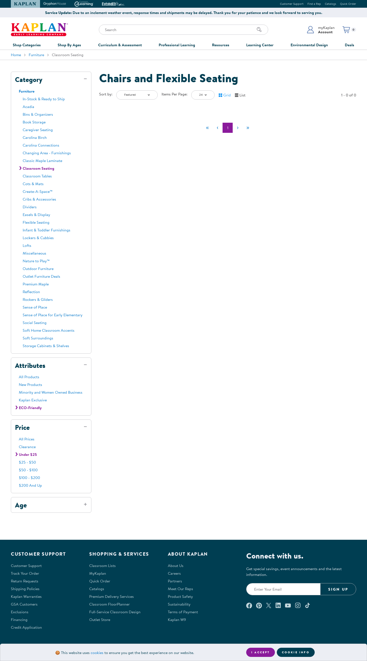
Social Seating (35, 322)
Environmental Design (309, 44)
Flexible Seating (36, 222)
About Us (176, 565)
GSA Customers (24, 604)
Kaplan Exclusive (33, 400)
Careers (174, 573)
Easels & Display (36, 214)
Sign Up (338, 589)
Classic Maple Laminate (42, 160)
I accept (260, 652)
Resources (220, 44)
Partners (175, 581)
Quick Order (348, 4)
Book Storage (34, 122)
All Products (29, 376)
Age (21, 505)
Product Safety (180, 596)
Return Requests (24, 581)
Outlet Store (99, 619)
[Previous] (217, 128)
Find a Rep (314, 4)
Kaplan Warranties (26, 596)
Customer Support (292, 4)
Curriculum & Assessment (120, 44)
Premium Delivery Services (111, 596)
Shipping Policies (25, 588)
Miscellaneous (34, 253)
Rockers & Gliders (38, 299)
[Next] (238, 128)
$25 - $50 (27, 462)
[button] (320, 29)
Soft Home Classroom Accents (49, 330)
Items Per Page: (174, 94)
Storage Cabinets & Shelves (46, 345)
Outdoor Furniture (38, 268)
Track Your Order (25, 573)
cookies (97, 652)
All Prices (26, 439)
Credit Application (26, 627)
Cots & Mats (33, 183)
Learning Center (259, 44)
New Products (30, 384)
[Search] (259, 30)
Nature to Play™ (36, 260)
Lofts (27, 245)
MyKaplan (97, 573)
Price (22, 427)
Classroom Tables (37, 176)
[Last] (248, 128)
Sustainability (179, 604)
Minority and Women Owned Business (50, 392)
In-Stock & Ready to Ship (44, 98)
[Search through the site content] (183, 30)
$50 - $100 (28, 469)
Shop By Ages (69, 44)
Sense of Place (35, 307)
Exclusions (19, 611)
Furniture (36, 54)
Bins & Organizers (38, 114)
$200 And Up (30, 485)
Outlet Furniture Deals (41, 276)
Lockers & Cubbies (38, 237)
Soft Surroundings (38, 338)
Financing (19, 619)
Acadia (28, 106)
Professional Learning (177, 44)
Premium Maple (36, 284)
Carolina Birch (35, 137)
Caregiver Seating (38, 129)
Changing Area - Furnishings (47, 152)
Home (16, 54)
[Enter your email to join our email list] (283, 589)
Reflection (31, 291)
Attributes (30, 365)
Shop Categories (27, 44)
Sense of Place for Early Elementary (52, 314)
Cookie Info (296, 652)
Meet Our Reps (180, 588)
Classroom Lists (102, 565)
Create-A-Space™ (38, 191)
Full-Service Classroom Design (115, 611)
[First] (207, 128)
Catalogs (330, 4)
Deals (349, 44)
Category (28, 79)
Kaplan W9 (177, 619)
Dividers (30, 206)
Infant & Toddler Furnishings (46, 230)
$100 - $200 (29, 477)
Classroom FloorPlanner (109, 604)
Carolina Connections (41, 145)
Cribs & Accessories (39, 199)
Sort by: (105, 94)
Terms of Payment (183, 611)
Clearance (27, 446)
